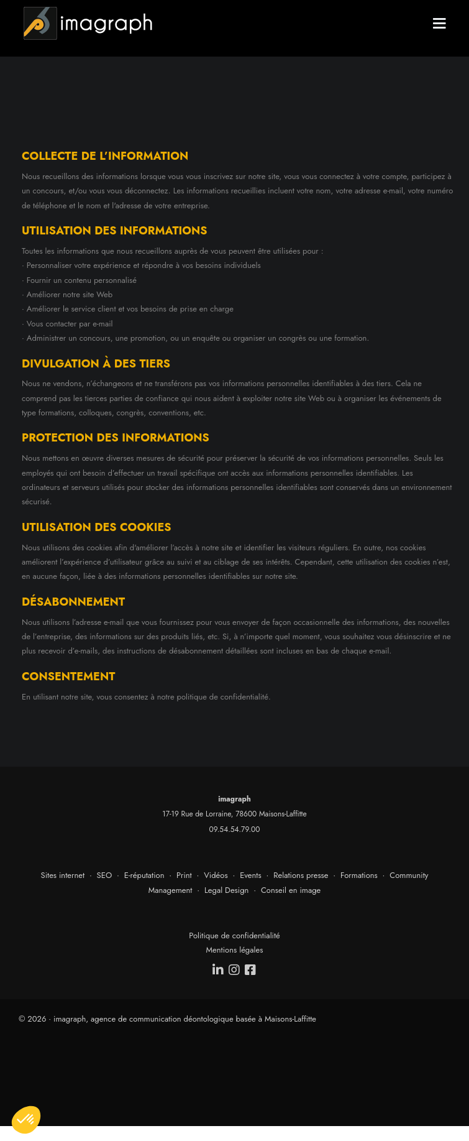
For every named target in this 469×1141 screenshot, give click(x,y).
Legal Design (226, 890)
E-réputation (144, 875)
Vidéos (215, 875)
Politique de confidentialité (234, 935)
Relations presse (300, 875)
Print (184, 875)
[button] (26, 1120)
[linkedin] (218, 970)
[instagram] (235, 970)
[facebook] (251, 970)
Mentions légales (234, 950)
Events (251, 875)
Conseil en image (291, 890)
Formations (359, 875)
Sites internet (63, 875)
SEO (104, 875)
